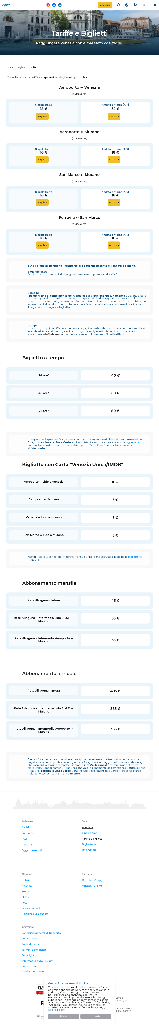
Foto (24, 902)
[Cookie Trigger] (33, 971)
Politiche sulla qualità (35, 913)
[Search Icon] (119, 5)
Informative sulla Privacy (37, 960)
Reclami (27, 844)
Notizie (26, 880)
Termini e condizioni (34, 949)
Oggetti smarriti (32, 850)
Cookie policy (30, 966)
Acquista (87, 827)
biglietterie (133, 442)
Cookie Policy (56, 1009)
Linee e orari (90, 832)
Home (10, 67)
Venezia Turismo (92, 885)
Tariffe (33, 67)
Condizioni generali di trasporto (41, 932)
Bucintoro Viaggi (92, 880)
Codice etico (29, 938)
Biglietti (21, 67)
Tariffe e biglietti (92, 838)
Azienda (27, 885)
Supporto (28, 833)
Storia (25, 891)
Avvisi (25, 827)
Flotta (25, 897)
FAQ (24, 838)
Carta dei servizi (31, 944)
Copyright (28, 955)
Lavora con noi (31, 908)
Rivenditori (89, 849)
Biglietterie (89, 844)
